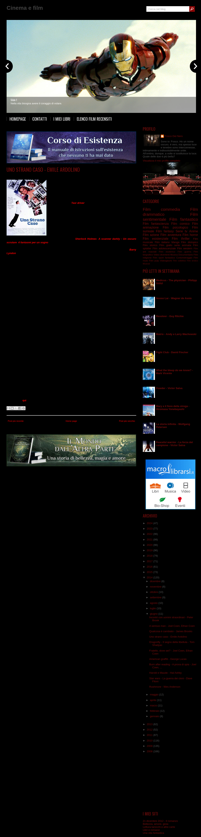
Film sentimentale (81, 175)
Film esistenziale (155, 238)
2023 (150, 528)
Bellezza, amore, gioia (155, 823)
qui (24, 400)
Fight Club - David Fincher (172, 352)
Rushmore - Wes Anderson (164, 686)
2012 (150, 729)
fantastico (170, 257)
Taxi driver (78, 202)
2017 (150, 561)
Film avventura (170, 235)
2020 (150, 544)
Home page (71, 421)
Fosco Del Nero (174, 136)
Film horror (190, 235)
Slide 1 (14, 100)
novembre (156, 586)
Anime (193, 231)
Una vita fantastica (153, 832)
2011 (150, 734)
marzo (154, 705)
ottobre (154, 592)
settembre (156, 597)
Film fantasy (165, 231)
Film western (184, 248)
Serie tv (181, 231)
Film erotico (192, 261)
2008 (150, 751)
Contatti (39, 119)
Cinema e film (25, 8)
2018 (150, 555)
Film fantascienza (156, 223)
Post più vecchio (127, 421)
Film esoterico (167, 251)
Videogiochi (166, 260)
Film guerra (184, 251)
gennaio (155, 716)
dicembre (155, 581)
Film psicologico (175, 227)
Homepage (18, 119)
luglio (153, 608)
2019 (150, 550)
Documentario (185, 254)
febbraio (155, 710)
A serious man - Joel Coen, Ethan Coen (172, 625)
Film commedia (44, 175)
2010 (150, 740)
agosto (154, 602)
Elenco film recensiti (94, 119)
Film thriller (181, 238)
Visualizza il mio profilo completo (161, 160)
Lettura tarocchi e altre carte (159, 826)
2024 (150, 523)
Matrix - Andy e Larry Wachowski (176, 334)
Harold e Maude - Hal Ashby (165, 672)
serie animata (182, 245)
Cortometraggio (184, 257)
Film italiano (162, 242)
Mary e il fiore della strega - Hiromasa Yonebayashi (172, 408)
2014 (150, 577)
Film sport (158, 257)
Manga (175, 242)
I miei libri (61, 119)
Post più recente (16, 421)
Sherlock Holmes (86, 238)
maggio (154, 694)
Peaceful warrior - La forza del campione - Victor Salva (174, 444)
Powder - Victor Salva (169, 388)
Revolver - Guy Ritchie (170, 316)
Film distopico (189, 242)
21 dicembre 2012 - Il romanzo (160, 820)
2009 (150, 745)
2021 (150, 539)
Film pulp (154, 260)
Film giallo (165, 245)
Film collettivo (179, 261)
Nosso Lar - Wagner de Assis (174, 298)
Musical (146, 264)
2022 (150, 533)
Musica (174, 254)
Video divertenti (162, 254)
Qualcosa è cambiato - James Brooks (170, 631)
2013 (150, 724)
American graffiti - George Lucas (167, 659)
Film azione (151, 235)
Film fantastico (62, 175)
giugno (154, 613)
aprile (153, 700)
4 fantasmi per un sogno (33, 242)
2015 (150, 572)
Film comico (180, 223)
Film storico (150, 245)
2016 (150, 566)
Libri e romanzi (151, 829)
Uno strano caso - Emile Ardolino (43, 169)
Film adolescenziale (164, 248)
